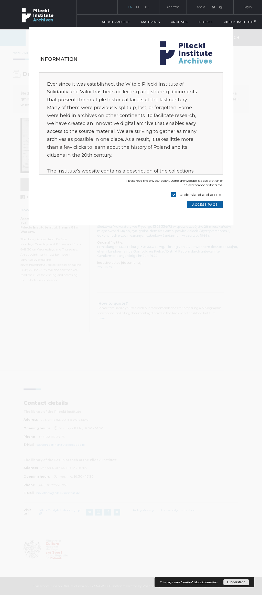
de (138, 7)
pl (147, 7)
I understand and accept (200, 194)
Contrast (173, 7)
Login (248, 7)
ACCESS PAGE (205, 205)
